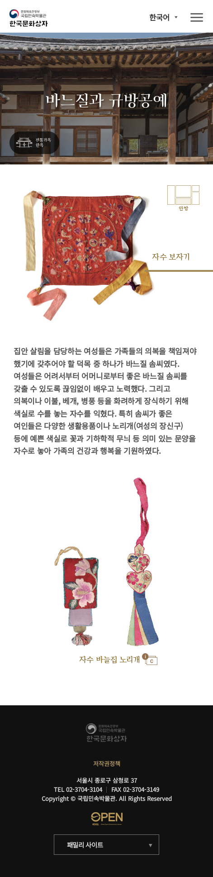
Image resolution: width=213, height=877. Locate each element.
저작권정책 (106, 763)
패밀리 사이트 (85, 844)
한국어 (159, 17)
